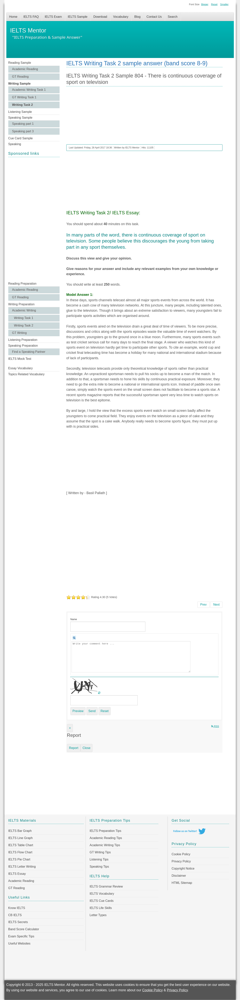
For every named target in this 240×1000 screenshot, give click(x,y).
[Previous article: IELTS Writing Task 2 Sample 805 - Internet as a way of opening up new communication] (203, 605)
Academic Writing (24, 310)
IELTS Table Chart (20, 845)
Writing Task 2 (22, 104)
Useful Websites (19, 943)
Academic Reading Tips (106, 838)
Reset (214, 4)
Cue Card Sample (20, 138)
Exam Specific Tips (21, 936)
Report (73, 748)
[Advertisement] (34, 219)
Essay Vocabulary (20, 368)
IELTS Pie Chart (19, 859)
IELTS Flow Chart (20, 852)
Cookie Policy (181, 854)
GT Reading (20, 76)
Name (73, 619)
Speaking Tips (99, 866)
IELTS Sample (78, 16)
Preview (77, 711)
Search (173, 16)
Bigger (204, 4)
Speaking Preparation (23, 345)
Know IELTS (16, 908)
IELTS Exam (53, 16)
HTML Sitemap (182, 882)
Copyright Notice (183, 868)
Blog (137, 16)
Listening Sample (20, 111)
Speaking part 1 (23, 123)
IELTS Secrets (18, 922)
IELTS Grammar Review (106, 886)
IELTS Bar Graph (20, 830)
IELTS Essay (17, 873)
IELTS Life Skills (101, 908)
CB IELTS (15, 915)
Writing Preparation (21, 304)
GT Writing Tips (100, 852)
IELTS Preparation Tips (105, 830)
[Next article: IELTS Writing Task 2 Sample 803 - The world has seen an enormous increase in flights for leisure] (216, 605)
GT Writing (19, 332)
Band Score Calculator (23, 929)
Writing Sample (19, 83)
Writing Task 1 (23, 318)
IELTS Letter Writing (22, 866)
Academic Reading (25, 69)
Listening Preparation (22, 339)
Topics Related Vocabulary (26, 374)
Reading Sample (19, 62)
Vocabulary (120, 16)
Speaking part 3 (23, 131)
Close (86, 748)
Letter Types (98, 915)
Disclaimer (179, 875)
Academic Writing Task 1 (29, 89)
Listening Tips (99, 859)
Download (100, 16)
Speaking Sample (20, 117)
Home (13, 16)
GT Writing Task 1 (24, 97)
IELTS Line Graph (20, 838)
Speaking (14, 144)
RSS (215, 726)
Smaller (224, 4)
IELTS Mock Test (19, 358)
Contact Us (154, 16)
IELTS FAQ (31, 16)
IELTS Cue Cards (102, 900)
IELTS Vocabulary (102, 893)
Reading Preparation (22, 283)
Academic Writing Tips (105, 845)
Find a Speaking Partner (28, 351)
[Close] (70, 728)
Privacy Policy (181, 861)
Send (92, 711)
